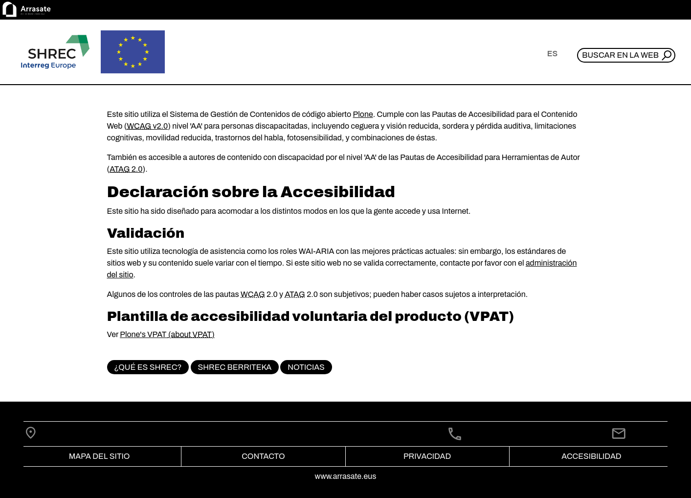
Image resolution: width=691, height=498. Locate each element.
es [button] (552, 53)
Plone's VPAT (144, 334)
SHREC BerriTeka (235, 367)
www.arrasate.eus (346, 476)
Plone (363, 114)
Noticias (306, 367)
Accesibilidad (591, 456)
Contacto (263, 456)
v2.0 (147, 126)
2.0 (126, 169)
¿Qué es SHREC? (147, 367)
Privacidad (427, 456)
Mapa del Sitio (99, 456)
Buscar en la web (620, 55)
